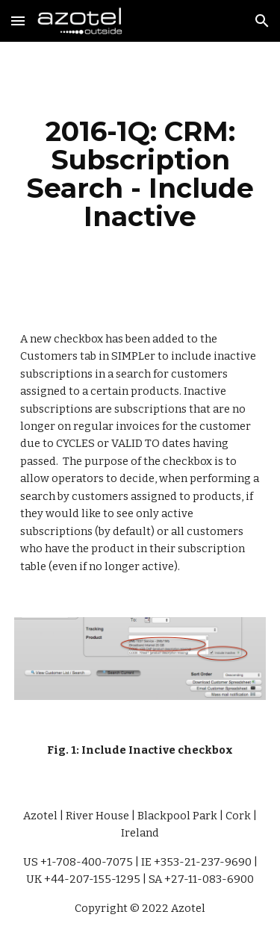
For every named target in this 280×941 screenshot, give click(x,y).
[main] (140, 174)
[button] (18, 20)
